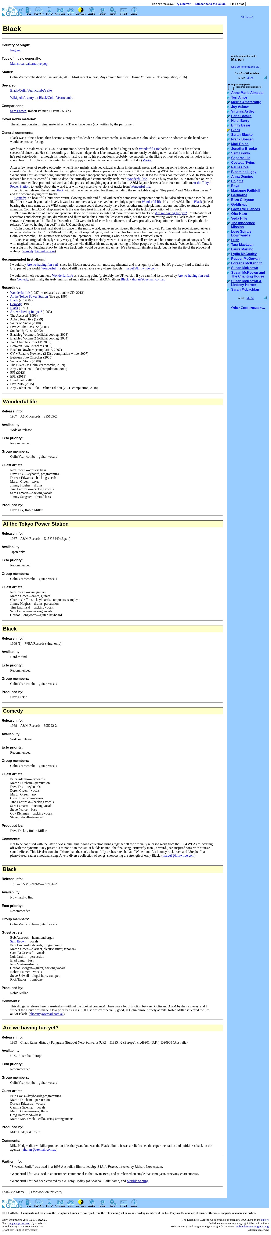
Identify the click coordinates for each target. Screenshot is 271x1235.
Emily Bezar (240, 125)
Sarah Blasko (242, 134)
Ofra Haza (239, 214)
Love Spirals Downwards (241, 233)
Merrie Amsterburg (246, 102)
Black (60, 190)
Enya (235, 186)
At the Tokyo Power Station (29, 296)
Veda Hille (239, 218)
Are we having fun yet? (171, 213)
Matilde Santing (138, 1181)
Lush (235, 240)
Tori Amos (239, 97)
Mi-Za (250, 78)
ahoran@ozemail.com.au (148, 279)
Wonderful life (137, 179)
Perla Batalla (241, 116)
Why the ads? (247, 17)
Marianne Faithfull (245, 190)
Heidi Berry (240, 120)
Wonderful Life (149, 149)
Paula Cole (240, 167)
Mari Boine (240, 144)
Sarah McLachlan (245, 289)
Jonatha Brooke (244, 148)
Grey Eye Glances (245, 209)
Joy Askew (240, 107)
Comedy (20, 198)
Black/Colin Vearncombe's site (31, 90)
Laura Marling (242, 249)
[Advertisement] (248, 35)
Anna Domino (242, 176)
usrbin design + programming (252, 1226)
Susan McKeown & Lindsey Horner (246, 283)
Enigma (237, 181)
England (15, 50)
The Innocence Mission (243, 225)
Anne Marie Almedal (247, 93)
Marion (147, 160)
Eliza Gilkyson (242, 200)
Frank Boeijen (242, 139)
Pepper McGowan (245, 258)
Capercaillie (240, 158)
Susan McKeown (244, 268)
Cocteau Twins (243, 162)
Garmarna (239, 195)
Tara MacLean (242, 244)
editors (264, 1219)
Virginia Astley (242, 111)
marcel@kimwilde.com (39, 251)
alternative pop (37, 63)
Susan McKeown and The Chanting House (248, 274)
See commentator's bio (245, 66)
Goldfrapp (239, 204)
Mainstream (18, 63)
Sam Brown (18, 111)
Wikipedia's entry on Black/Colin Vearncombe (41, 97)
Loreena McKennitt (246, 263)
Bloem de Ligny (243, 172)
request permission (19, 1223)
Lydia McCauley (244, 254)
